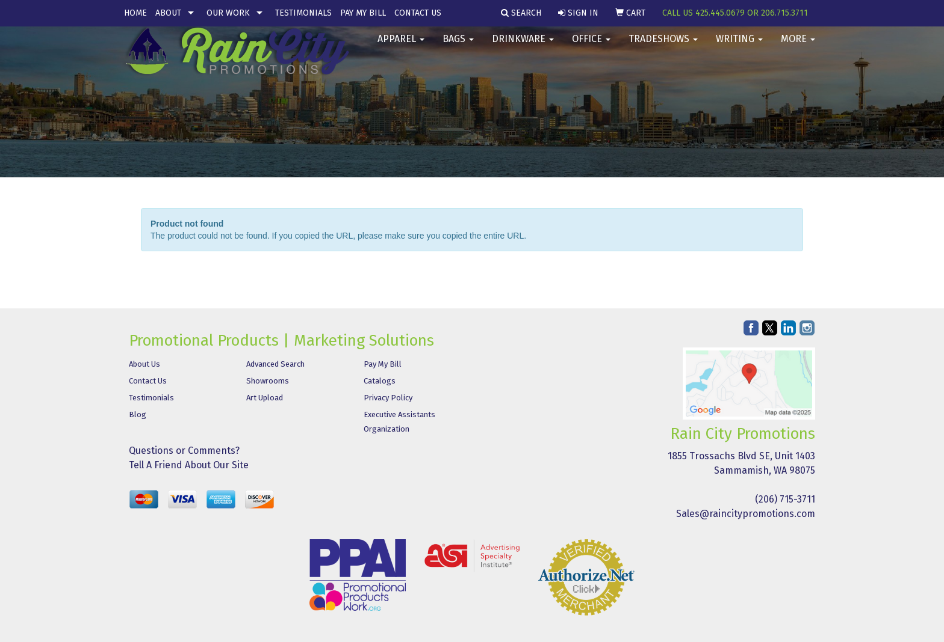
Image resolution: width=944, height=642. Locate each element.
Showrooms (267, 380)
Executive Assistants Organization (399, 421)
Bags (458, 48)
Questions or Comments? (184, 450)
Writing (739, 48)
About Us (144, 363)
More (798, 48)
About (168, 13)
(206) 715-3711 (785, 499)
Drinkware (523, 48)
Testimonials (303, 13)
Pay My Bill (363, 13)
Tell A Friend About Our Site (189, 465)
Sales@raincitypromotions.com (745, 513)
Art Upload (264, 397)
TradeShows (663, 48)
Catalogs (380, 380)
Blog (137, 414)
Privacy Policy (388, 397)
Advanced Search (275, 363)
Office (591, 48)
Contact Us (417, 13)
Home (135, 13)
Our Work (228, 13)
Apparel (400, 48)
